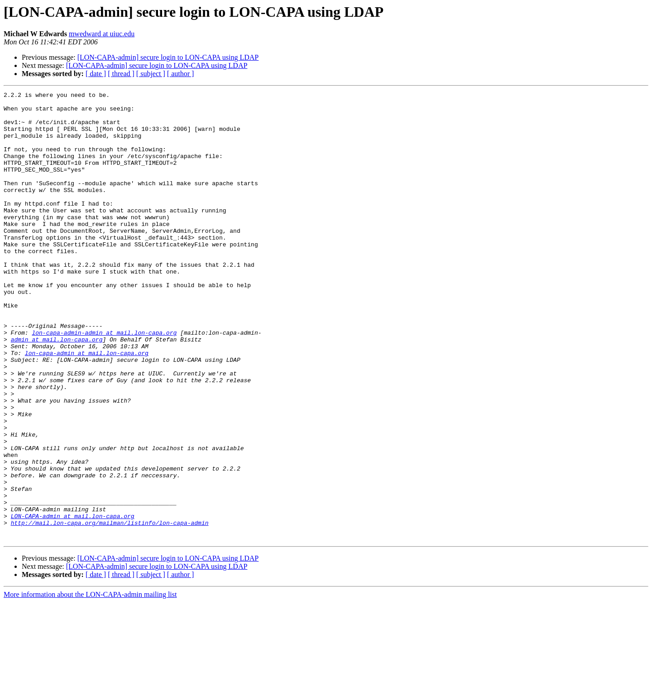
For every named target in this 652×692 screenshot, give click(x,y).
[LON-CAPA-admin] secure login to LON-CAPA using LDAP (168, 57)
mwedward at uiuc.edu (101, 34)
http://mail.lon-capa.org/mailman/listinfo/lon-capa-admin (110, 610)
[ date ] (96, 73)
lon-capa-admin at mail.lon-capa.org (87, 406)
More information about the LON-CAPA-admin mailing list (90, 684)
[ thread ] (121, 73)
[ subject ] (150, 73)
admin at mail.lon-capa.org (57, 389)
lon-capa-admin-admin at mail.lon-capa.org (104, 381)
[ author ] (180, 73)
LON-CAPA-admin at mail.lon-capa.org (72, 601)
